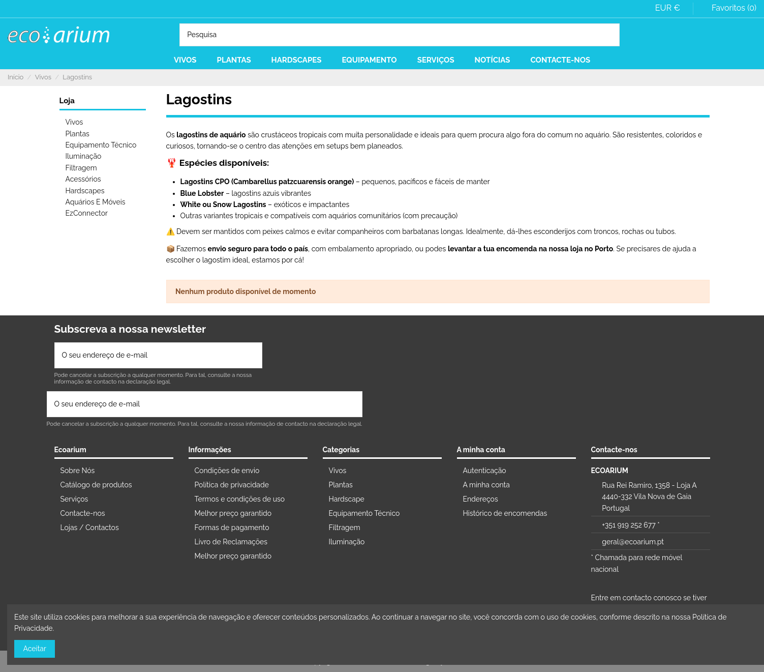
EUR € (671, 8)
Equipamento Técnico (101, 145)
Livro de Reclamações (231, 542)
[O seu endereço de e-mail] (148, 355)
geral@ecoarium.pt (633, 542)
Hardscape (346, 499)
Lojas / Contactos (89, 527)
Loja (67, 100)
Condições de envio (227, 470)
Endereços (480, 499)
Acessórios (83, 179)
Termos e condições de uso (240, 499)
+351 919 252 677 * (630, 525)
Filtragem (81, 168)
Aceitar (34, 649)
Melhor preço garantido (233, 513)
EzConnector (87, 213)
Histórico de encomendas (505, 513)
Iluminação (84, 156)
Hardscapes (85, 191)
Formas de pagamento (232, 527)
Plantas (77, 134)
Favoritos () (727, 8)
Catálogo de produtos (96, 485)
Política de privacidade (232, 485)
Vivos (74, 122)
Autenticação (484, 470)
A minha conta (486, 485)
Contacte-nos (82, 513)
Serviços (74, 499)
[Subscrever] (251, 355)
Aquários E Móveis (96, 202)
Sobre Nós (77, 470)
